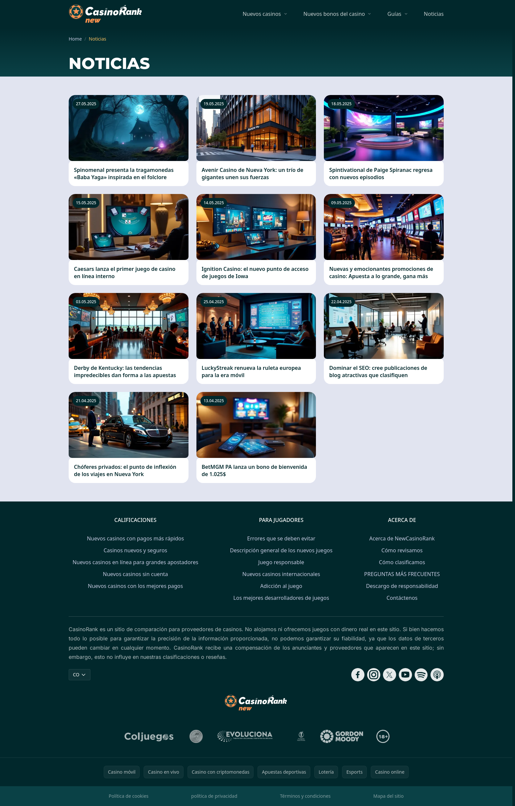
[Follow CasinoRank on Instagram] (373, 674)
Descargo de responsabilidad (402, 586)
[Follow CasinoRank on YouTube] (405, 674)
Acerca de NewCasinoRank (402, 538)
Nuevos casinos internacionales (281, 574)
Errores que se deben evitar (281, 538)
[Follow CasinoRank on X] (389, 674)
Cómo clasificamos (402, 562)
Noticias (434, 13)
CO (79, 674)
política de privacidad (214, 796)
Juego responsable (281, 562)
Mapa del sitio (388, 796)
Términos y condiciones (305, 796)
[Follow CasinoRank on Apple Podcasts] (437, 674)
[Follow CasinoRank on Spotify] (421, 674)
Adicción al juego (281, 586)
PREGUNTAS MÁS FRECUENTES (402, 574)
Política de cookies (129, 796)
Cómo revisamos (402, 550)
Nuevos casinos (262, 13)
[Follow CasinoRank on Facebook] (357, 674)
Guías (394, 13)
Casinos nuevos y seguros (135, 550)
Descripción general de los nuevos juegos (281, 550)
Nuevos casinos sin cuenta (135, 574)
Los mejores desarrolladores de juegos (281, 597)
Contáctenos (402, 597)
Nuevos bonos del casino (334, 13)
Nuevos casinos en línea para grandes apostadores (135, 562)
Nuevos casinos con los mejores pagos (135, 586)
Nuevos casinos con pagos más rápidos (135, 538)
